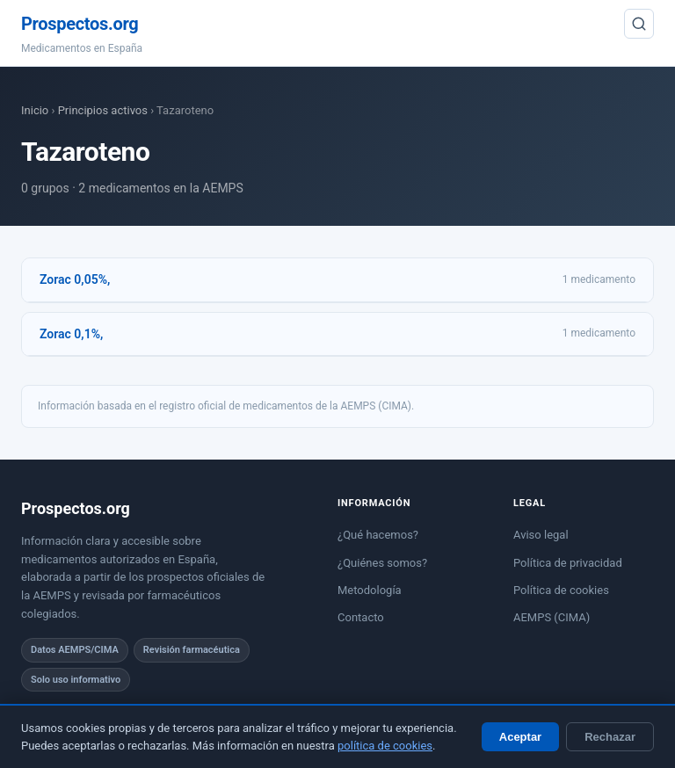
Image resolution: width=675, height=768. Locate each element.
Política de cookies (561, 590)
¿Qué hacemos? (378, 534)
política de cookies (385, 745)
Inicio (34, 110)
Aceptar (520, 736)
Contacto (361, 617)
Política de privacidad (567, 562)
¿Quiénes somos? (382, 562)
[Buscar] (639, 24)
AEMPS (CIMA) (551, 617)
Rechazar (609, 736)
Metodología (370, 590)
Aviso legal (541, 534)
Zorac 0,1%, (71, 334)
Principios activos (103, 110)
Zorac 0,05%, (75, 279)
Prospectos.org (79, 23)
